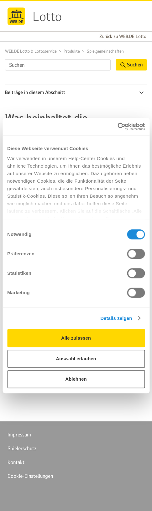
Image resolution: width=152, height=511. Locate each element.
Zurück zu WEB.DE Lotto (122, 36)
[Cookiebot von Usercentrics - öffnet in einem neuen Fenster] (117, 127)
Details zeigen (116, 318)
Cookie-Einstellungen (30, 476)
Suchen (131, 64)
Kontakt (16, 462)
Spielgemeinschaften (105, 51)
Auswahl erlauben (76, 358)
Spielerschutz (22, 448)
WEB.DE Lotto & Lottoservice (31, 51)
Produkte (72, 51)
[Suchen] (58, 64)
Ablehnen (75, 379)
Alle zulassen (76, 338)
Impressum (19, 434)
